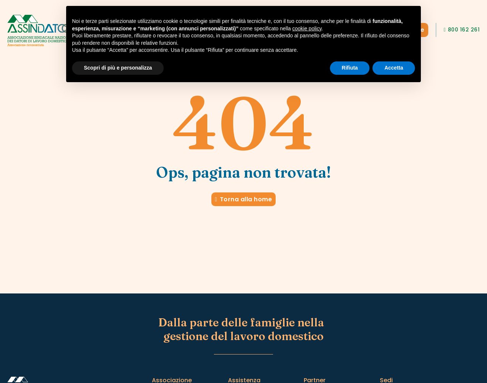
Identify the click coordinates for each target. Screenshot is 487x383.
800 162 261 (462, 29)
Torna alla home (243, 199)
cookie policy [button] (306, 28)
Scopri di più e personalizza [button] (118, 68)
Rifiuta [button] (350, 68)
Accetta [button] (393, 68)
